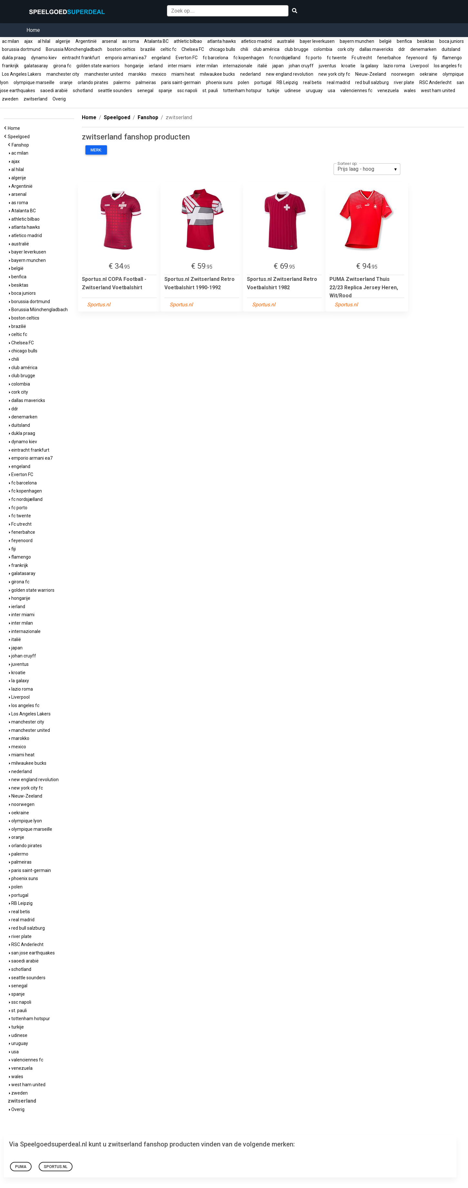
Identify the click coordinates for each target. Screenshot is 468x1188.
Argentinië (86, 41)
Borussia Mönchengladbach (74, 49)
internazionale (237, 65)
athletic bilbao (188, 41)
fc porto (314, 57)
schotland (83, 90)
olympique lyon (25, 820)
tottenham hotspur (242, 90)
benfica (404, 41)
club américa (266, 49)
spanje (165, 90)
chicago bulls (222, 49)
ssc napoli (187, 90)
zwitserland (35, 98)
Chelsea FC (193, 49)
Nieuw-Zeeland (370, 74)
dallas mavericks (376, 49)
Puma (20, 1166)
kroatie (348, 65)
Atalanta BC (156, 41)
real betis (312, 82)
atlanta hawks (221, 41)
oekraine (428, 74)
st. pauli (210, 90)
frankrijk (10, 65)
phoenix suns (219, 82)
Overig (59, 98)
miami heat (183, 74)
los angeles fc (448, 65)
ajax (28, 41)
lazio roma (394, 65)
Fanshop (21, 145)
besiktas (425, 41)
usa (331, 90)
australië (286, 41)
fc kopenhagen (248, 57)
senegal (145, 90)
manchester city (62, 74)
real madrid (338, 82)
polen (243, 82)
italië (262, 65)
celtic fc (168, 49)
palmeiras (146, 82)
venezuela (388, 90)
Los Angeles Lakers (21, 74)
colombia (323, 49)
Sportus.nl (55, 1166)
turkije (273, 90)
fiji (435, 57)
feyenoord (416, 57)
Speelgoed (20, 136)
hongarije (134, 65)
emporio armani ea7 (125, 57)
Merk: (96, 150)
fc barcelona (215, 57)
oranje (66, 82)
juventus (327, 65)
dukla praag (14, 57)
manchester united (104, 74)
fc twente (336, 57)
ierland (156, 65)
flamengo (452, 57)
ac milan (10, 41)
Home (33, 30)
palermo (122, 82)
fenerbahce (389, 57)
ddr (401, 49)
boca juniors (451, 41)
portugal (262, 82)
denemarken (423, 49)
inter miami (179, 65)
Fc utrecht (362, 57)
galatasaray (36, 65)
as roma (130, 41)
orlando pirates (93, 82)
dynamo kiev (44, 57)
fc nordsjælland (284, 57)
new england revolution (289, 74)
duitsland (451, 49)
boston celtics (121, 49)
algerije (63, 41)
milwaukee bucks (217, 74)
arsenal (109, 41)
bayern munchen (357, 41)
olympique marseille (34, 82)
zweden (10, 98)
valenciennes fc (356, 90)
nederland (250, 74)
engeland (161, 57)
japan (278, 65)
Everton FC (187, 57)
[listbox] (367, 169)
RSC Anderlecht (435, 82)
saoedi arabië (54, 90)
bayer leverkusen (317, 41)
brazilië (148, 49)
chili (244, 49)
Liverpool (419, 65)
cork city (346, 49)
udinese (293, 90)
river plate (404, 82)
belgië (385, 41)
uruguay (314, 90)
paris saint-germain (181, 82)
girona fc (62, 65)
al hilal (44, 41)
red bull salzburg (372, 82)
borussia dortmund (21, 49)
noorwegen (402, 74)
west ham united (438, 90)
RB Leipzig (287, 82)
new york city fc (334, 74)
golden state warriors (98, 65)
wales (410, 90)
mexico (159, 74)
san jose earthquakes (32, 952)
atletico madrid (256, 41)
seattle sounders (115, 90)
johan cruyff (301, 65)
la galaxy (369, 65)
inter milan (207, 65)
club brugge (296, 49)
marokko (137, 74)
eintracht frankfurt (81, 57)
